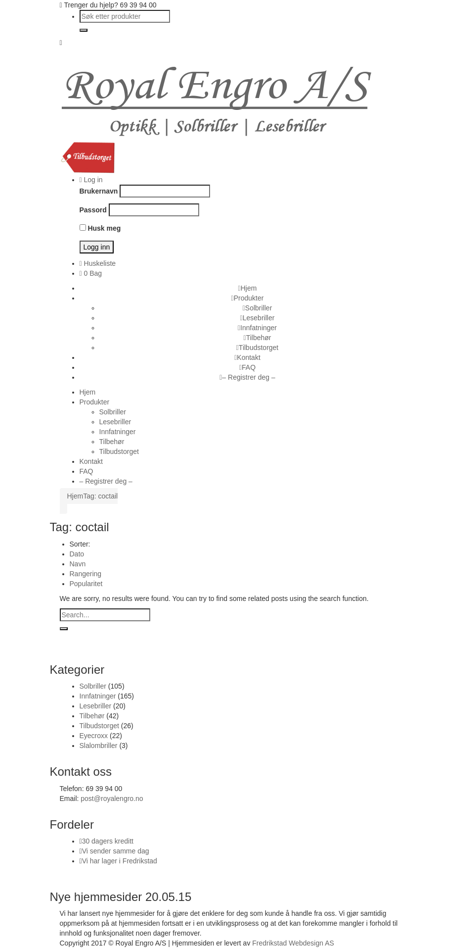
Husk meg (100, 228)
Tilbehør (92, 716)
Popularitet (86, 584)
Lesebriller (96, 706)
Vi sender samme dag (115, 851)
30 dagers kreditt (107, 841)
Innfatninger (98, 696)
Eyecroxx (94, 736)
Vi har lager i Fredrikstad (119, 861)
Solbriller (93, 686)
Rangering (86, 574)
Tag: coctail (100, 496)
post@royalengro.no (112, 798)
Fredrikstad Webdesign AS (293, 943)
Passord (93, 210)
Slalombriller (99, 745)
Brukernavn (99, 191)
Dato (77, 554)
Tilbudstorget (99, 726)
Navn (78, 564)
